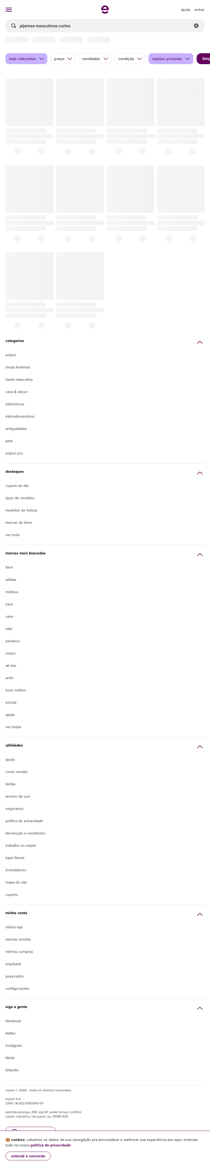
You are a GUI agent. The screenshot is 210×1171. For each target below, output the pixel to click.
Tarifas (10, 784)
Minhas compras (19, 951)
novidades (95, 58)
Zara (9, 604)
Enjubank (13, 964)
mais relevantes (26, 58)
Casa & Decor (16, 391)
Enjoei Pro (14, 453)
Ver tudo (12, 534)
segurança (14, 808)
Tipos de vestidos (19, 498)
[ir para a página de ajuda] (185, 9)
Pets (9, 441)
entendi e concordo (28, 1156)
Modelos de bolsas (21, 510)
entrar (199, 9)
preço (63, 58)
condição (130, 58)
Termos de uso (17, 796)
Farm (9, 567)
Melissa (11, 592)
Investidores (15, 870)
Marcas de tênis (18, 522)
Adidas (10, 579)
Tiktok (9, 1057)
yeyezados (14, 976)
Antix (9, 677)
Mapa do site (16, 882)
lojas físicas (15, 857)
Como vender (16, 771)
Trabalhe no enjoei (20, 845)
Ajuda (9, 759)
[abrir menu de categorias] (8, 9)
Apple (10, 714)
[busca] (105, 25)
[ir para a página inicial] (105, 12)
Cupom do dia (16, 485)
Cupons (11, 894)
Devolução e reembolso (25, 833)
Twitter (10, 1033)
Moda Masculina (19, 379)
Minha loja (13, 927)
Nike (9, 628)
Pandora (12, 641)
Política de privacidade (24, 821)
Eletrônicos (14, 404)
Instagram (13, 1045)
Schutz (11, 702)
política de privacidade (51, 1145)
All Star (10, 665)
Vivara (10, 653)
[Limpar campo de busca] (196, 25)
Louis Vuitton (15, 690)
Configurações (17, 988)
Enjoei (10, 355)
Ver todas (13, 727)
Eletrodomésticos (20, 416)
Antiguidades (16, 428)
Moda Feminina (17, 367)
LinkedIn (12, 1070)
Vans (9, 616)
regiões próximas (171, 58)
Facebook (13, 1021)
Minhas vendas (18, 939)
